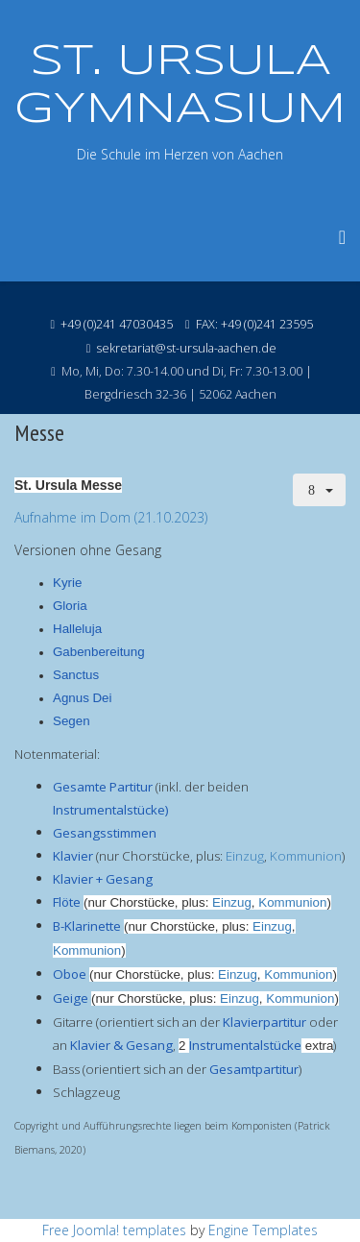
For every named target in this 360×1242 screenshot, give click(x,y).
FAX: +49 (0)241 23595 (254, 324)
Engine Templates (263, 1230)
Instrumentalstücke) (111, 809)
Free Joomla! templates (114, 1230)
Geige (70, 998)
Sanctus (76, 675)
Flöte (67, 902)
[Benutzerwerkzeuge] (320, 490)
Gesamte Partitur (103, 786)
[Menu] (342, 237)
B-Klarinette (87, 926)
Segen (71, 721)
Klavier (73, 856)
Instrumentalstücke (245, 1045)
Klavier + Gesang (103, 879)
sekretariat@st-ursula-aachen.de (186, 348)
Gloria (70, 605)
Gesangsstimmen (104, 832)
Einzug (245, 856)
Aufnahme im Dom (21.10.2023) (110, 517)
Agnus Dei (82, 698)
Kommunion (306, 856)
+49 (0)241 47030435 (116, 324)
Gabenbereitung (99, 652)
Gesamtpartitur (254, 1069)
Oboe (69, 974)
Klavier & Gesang (121, 1045)
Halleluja (77, 628)
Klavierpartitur (264, 1022)
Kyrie (67, 582)
